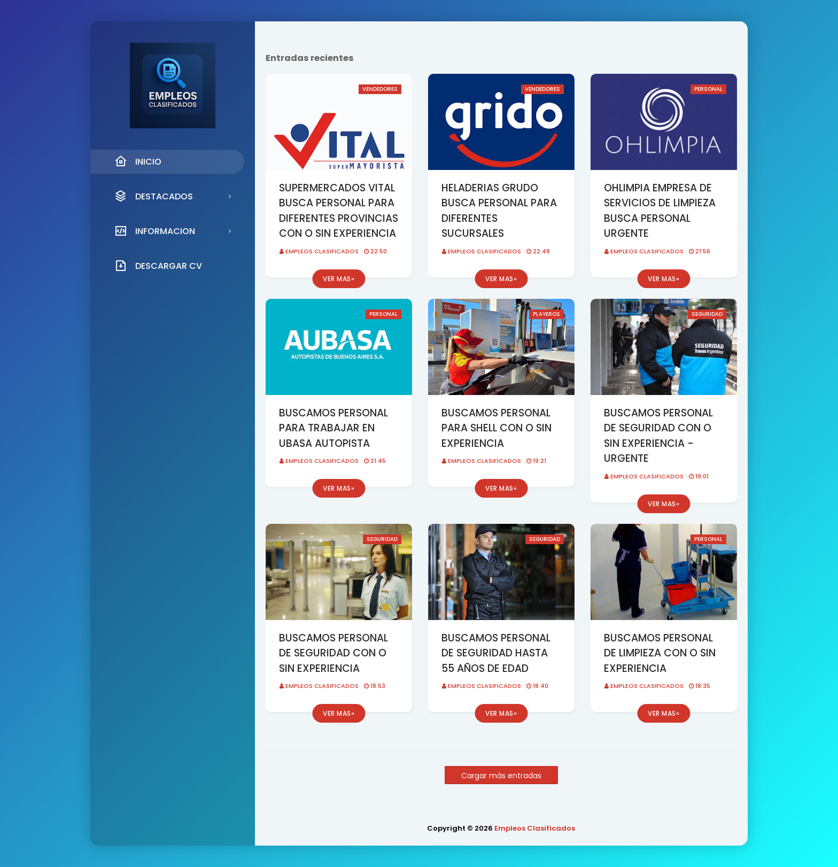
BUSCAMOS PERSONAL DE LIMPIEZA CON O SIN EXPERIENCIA (660, 653)
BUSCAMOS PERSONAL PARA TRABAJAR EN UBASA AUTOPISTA (333, 428)
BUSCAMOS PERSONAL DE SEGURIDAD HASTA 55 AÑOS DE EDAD (495, 653)
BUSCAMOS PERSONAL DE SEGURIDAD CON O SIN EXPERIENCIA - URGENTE (658, 436)
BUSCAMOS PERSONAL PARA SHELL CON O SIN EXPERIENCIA (496, 428)
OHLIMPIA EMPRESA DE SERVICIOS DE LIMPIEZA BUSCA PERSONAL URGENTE (660, 211)
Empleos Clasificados (322, 251)
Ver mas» (338, 278)
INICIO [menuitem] (137, 161)
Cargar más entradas (501, 775)
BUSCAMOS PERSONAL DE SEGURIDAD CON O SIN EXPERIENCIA (333, 653)
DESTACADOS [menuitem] (153, 196)
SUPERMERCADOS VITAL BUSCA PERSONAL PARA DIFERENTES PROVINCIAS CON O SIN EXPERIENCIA (338, 211)
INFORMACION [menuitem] (154, 231)
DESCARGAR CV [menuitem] (158, 265)
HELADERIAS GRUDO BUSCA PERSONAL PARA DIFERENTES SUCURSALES (499, 211)
